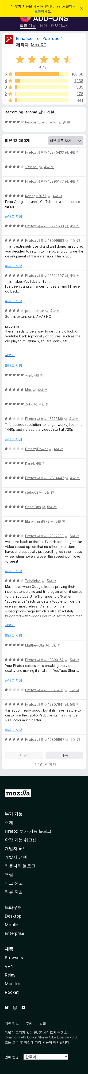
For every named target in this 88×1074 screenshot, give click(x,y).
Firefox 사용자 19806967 (44, 739)
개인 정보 (12, 1023)
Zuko (29, 404)
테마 (43, 25)
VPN (9, 966)
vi (26, 375)
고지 (18, 1032)
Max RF (38, 44)
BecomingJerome (38, 122)
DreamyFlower (36, 449)
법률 (42, 1023)
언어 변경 (12, 1057)
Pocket (12, 992)
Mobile (11, 924)
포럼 (9, 874)
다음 (64, 755)
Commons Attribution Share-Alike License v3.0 (41, 1037)
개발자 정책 (16, 857)
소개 (9, 822)
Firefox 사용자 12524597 (44, 276)
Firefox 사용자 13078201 (44, 690)
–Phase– (31, 167)
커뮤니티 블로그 (20, 865)
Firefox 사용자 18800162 (44, 660)
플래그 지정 (13, 216)
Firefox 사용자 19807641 (44, 704)
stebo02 (31, 492)
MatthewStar (35, 645)
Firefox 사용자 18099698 (44, 240)
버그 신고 (14, 883)
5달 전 (49, 492)
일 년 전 (64, 122)
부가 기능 (14, 813)
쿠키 (29, 1023)
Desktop (13, 916)
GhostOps (33, 507)
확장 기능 (28, 25)
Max (28, 390)
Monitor (12, 983)
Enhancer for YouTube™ (39, 38)
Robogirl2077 (35, 196)
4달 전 (75, 152)
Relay (10, 975)
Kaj (27, 463)
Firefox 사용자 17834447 (44, 478)
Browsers (14, 957)
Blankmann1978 (37, 521)
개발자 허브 (16, 848)
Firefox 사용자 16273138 (44, 419)
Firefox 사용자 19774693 (44, 226)
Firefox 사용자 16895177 (44, 181)
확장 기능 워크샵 (21, 839)
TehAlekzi (33, 581)
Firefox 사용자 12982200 (44, 536)
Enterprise (14, 933)
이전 (23, 755)
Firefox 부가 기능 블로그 (28, 831)
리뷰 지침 (14, 891)
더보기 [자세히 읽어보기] (10, 355)
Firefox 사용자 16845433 (44, 152)
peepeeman (34, 311)
